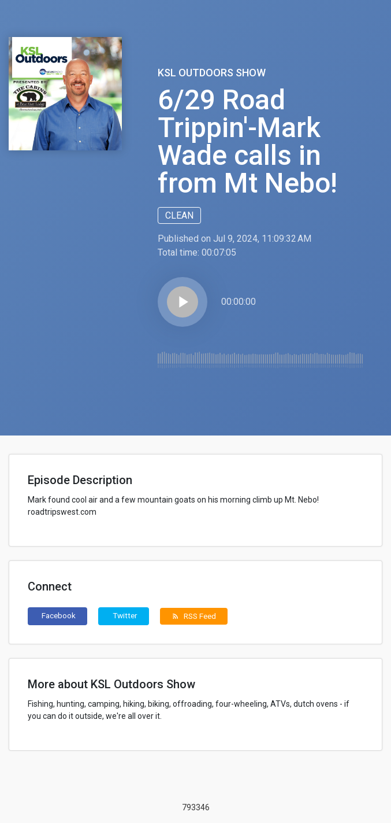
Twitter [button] (125, 615)
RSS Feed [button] (194, 616)
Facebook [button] (59, 615)
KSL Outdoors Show (212, 73)
